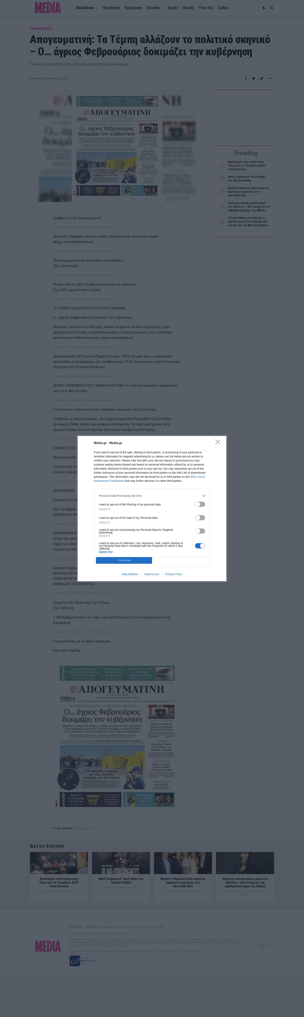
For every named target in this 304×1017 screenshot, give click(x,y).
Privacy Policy (173, 574)
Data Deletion (130, 574)
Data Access (151, 574)
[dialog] (152, 509)
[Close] (219, 443)
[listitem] (152, 496)
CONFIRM (124, 560)
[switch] (200, 504)
